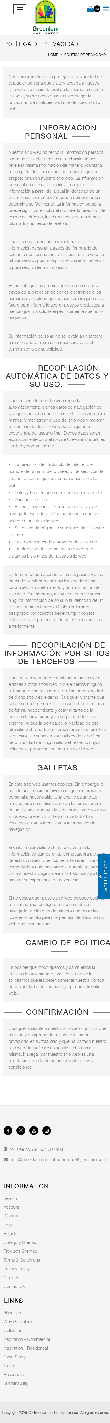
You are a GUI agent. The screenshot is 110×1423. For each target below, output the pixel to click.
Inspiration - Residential (26, 1347)
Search (10, 1198)
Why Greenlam (18, 1321)
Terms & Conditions (22, 1259)
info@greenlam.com (30, 1159)
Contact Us (14, 1286)
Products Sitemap (20, 1251)
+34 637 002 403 (47, 1149)
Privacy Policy (17, 1268)
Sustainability (16, 1383)
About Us (12, 1312)
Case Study (15, 1356)
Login (9, 1224)
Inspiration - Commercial (27, 1339)
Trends (10, 1365)
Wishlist (11, 1215)
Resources (14, 1374)
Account (11, 1207)
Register (11, 1233)
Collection (13, 1330)
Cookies (11, 1277)
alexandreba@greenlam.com (79, 1159)
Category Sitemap (21, 1242)
